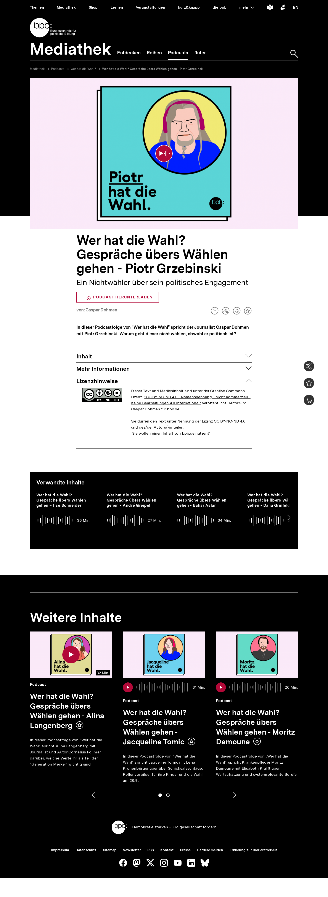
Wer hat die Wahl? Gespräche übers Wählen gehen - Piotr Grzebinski (153, 69)
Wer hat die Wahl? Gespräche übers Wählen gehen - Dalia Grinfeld (272, 500)
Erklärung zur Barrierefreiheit (253, 850)
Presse (185, 850)
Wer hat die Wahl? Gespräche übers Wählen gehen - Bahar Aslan (202, 500)
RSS (150, 850)
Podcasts (57, 69)
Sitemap (109, 850)
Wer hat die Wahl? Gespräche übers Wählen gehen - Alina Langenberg (67, 711)
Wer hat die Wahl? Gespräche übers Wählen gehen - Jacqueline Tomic (155, 727)
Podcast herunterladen (118, 297)
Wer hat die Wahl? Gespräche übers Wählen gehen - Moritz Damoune (255, 727)
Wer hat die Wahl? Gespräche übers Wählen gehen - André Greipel (131, 500)
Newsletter (132, 850)
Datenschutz (86, 850)
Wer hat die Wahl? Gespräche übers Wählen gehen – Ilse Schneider (61, 500)
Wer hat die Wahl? (84, 69)
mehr (246, 7)
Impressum (60, 850)
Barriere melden (210, 850)
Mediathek (37, 69)
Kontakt (166, 850)
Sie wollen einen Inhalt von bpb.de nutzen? (171, 433)
